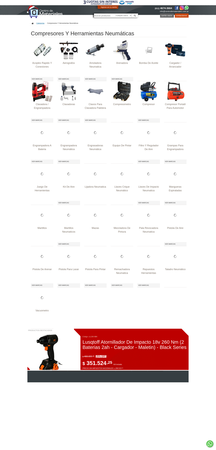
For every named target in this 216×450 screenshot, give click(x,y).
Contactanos (181, 15)
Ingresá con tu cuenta (109, 7)
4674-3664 (163, 8)
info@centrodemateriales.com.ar (174, 11)
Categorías (40, 23)
